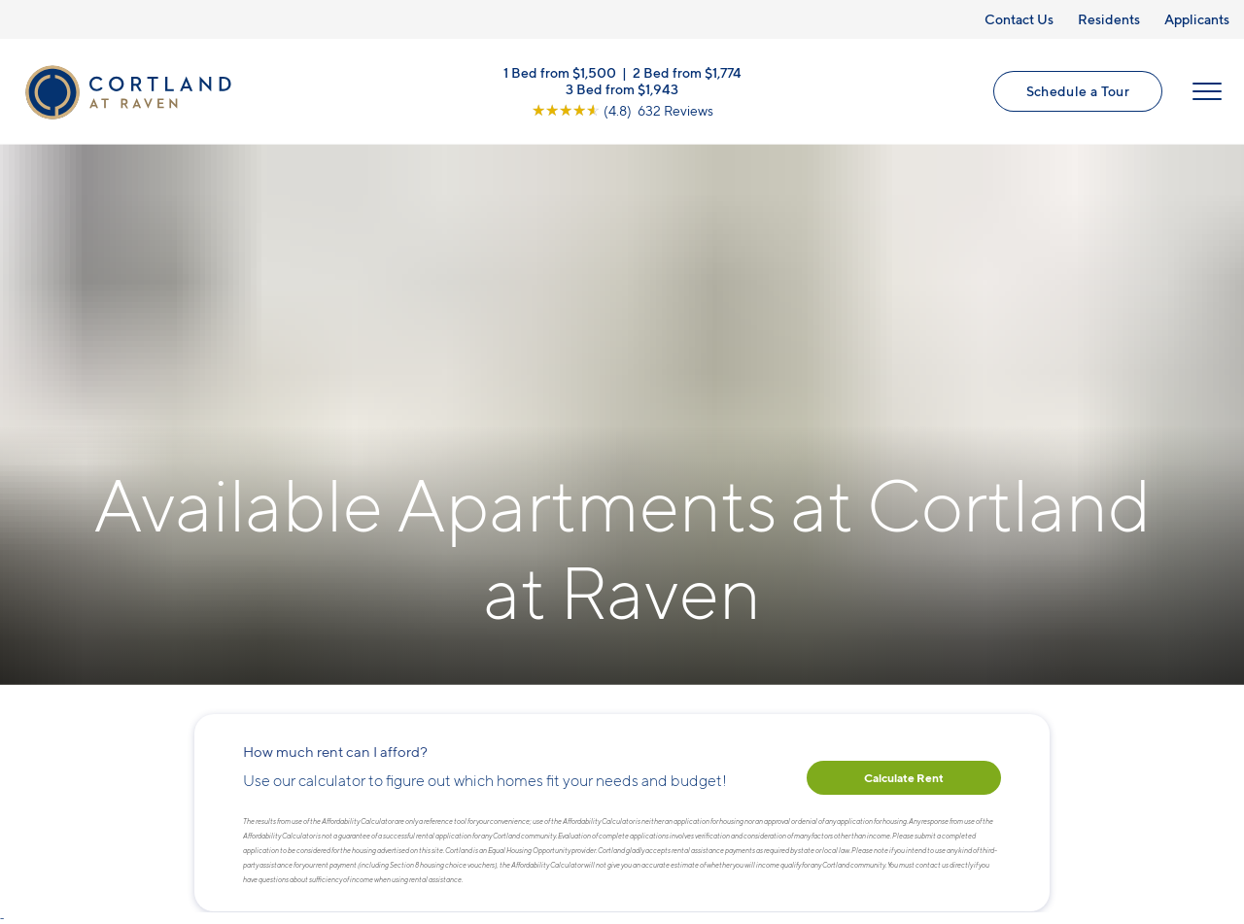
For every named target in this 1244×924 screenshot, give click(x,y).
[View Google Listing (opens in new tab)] (622, 110)
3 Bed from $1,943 (622, 89)
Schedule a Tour (1077, 91)
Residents (1109, 19)
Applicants (1196, 19)
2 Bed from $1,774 (687, 72)
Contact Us (1019, 19)
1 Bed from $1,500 (559, 72)
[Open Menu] (1207, 91)
